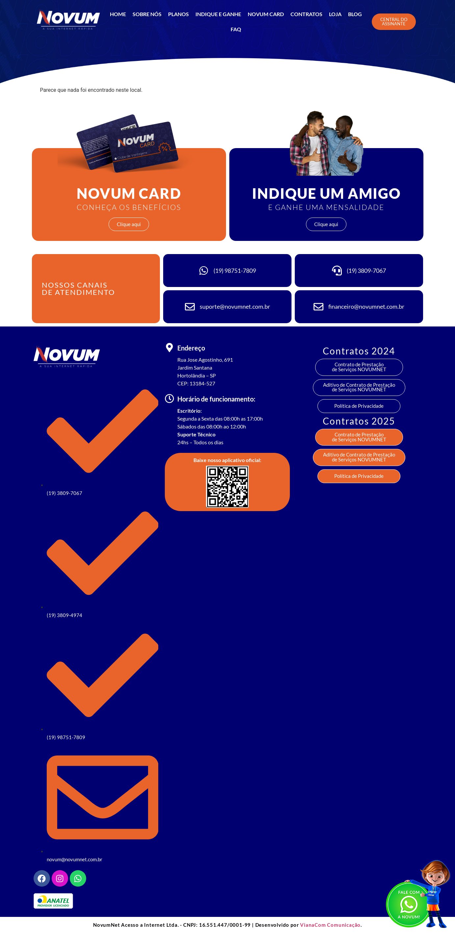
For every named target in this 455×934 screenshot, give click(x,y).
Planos (178, 14)
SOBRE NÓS (147, 14)
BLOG (355, 14)
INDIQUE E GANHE (218, 14)
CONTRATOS (306, 14)
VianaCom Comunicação (330, 925)
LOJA (335, 14)
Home (118, 14)
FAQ (236, 29)
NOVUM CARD (266, 14)
